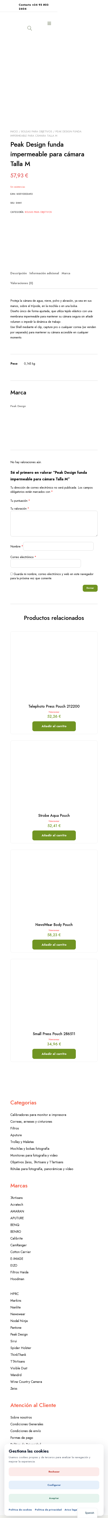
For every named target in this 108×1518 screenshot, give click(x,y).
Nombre (16, 540)
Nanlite (15, 1301)
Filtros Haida (19, 1266)
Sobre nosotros (21, 1411)
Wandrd (15, 1368)
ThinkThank (18, 1348)
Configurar (54, 1485)
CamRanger (18, 1239)
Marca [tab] (66, 267)
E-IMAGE (16, 1252)
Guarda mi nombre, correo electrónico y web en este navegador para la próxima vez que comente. (51, 570)
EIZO (13, 1259)
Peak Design (19, 1328)
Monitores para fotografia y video (34, 1149)
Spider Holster (20, 1341)
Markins (15, 1294)
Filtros (14, 1122)
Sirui (13, 1335)
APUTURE (17, 1212)
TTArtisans (17, 1355)
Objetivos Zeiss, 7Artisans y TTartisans (36, 1156)
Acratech (16, 1198)
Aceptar (54, 1498)
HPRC (14, 1287)
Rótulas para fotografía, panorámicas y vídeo (41, 1162)
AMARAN (17, 1205)
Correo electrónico (23, 551)
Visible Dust (18, 1362)
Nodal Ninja (19, 1314)
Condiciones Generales (26, 1418)
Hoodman (17, 1272)
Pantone (15, 1321)
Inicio (14, 125)
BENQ (14, 1218)
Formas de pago (21, 1431)
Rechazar (54, 1471)
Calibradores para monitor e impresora (38, 1108)
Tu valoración (19, 502)
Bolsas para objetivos (36, 125)
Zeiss (13, 1382)
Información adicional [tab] (44, 267)
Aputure (16, 1129)
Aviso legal (71, 1509)
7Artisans (16, 1191)
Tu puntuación (20, 494)
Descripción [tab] (18, 267)
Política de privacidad (48, 1509)
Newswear (54, 705)
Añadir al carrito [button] (54, 720)
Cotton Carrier (20, 1245)
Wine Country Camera (26, 1375)
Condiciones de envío (25, 1424)
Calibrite (16, 1232)
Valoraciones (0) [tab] (21, 277)
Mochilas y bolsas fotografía (29, 1142)
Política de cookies (20, 1509)
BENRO (15, 1225)
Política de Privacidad (25, 1438)
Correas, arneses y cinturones (31, 1115)
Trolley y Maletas (22, 1135)
